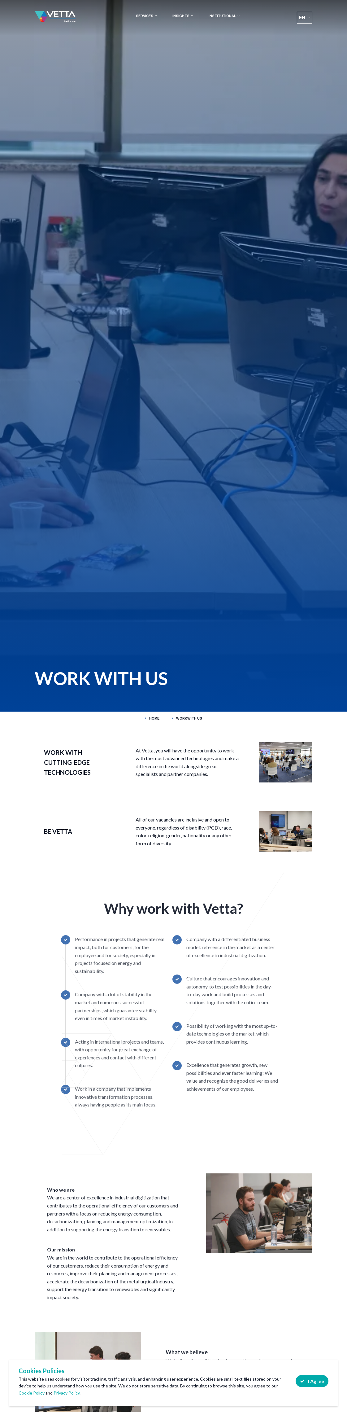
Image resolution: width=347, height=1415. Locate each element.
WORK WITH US (189, 718)
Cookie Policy (32, 1392)
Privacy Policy (67, 1392)
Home (154, 718)
